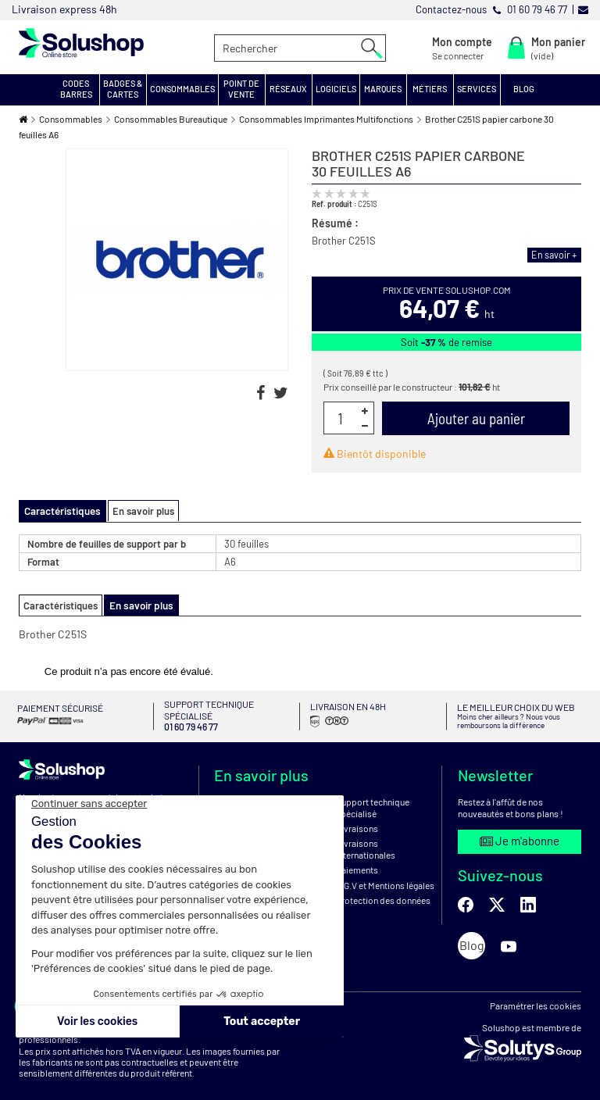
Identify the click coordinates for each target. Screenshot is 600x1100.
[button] (76, 89)
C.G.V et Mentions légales (385, 879)
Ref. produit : (334, 203)
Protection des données (383, 894)
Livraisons (357, 822)
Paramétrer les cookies (535, 1000)
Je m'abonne (519, 835)
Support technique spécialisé (372, 801)
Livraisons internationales (365, 843)
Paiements (357, 864)
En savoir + (555, 254)
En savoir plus (139, 511)
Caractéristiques (60, 604)
